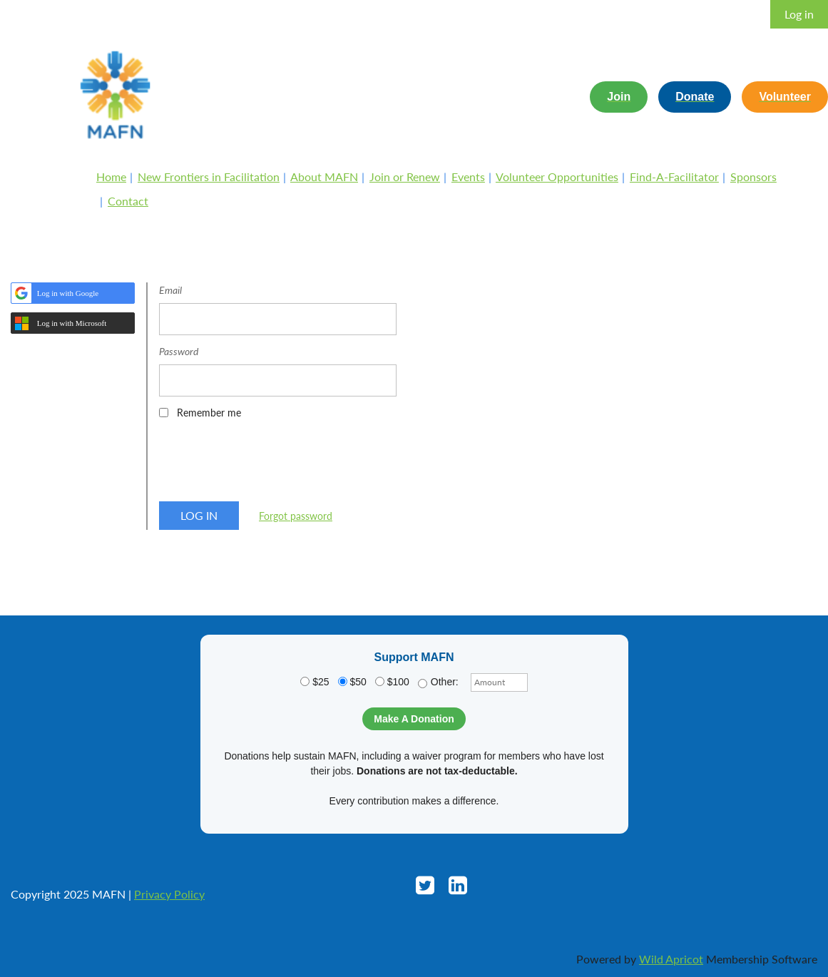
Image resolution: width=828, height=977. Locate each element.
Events (468, 176)
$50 (352, 681)
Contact (128, 201)
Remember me (209, 412)
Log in (799, 14)
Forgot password (295, 516)
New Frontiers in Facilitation (209, 176)
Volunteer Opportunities (557, 176)
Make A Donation (414, 719)
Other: (438, 682)
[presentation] (267, 465)
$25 (314, 681)
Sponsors (753, 176)
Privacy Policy (169, 894)
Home (111, 176)
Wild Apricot (671, 959)
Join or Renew (404, 176)
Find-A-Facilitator (674, 176)
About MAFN (324, 176)
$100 (392, 681)
